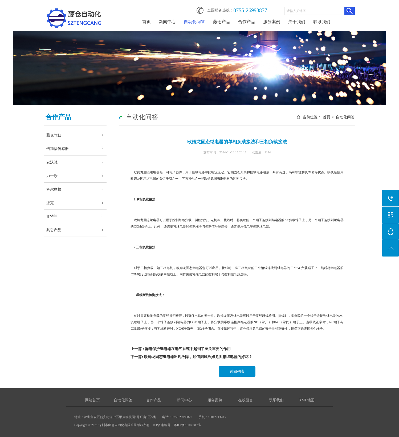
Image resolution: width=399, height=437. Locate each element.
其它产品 (53, 230)
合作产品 (246, 21)
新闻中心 (167, 21)
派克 (50, 203)
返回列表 (237, 371)
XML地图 (307, 400)
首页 (146, 21)
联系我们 (321, 21)
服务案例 (271, 21)
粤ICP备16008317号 (187, 425)
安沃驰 (52, 162)
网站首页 (92, 400)
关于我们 (296, 21)
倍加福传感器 (57, 148)
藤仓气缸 (53, 135)
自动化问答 (194, 21)
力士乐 (52, 176)
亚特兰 (52, 216)
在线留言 (245, 400)
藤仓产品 (221, 21)
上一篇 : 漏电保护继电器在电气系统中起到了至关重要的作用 (181, 349)
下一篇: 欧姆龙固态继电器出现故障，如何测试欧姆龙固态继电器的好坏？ (191, 357)
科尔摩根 (53, 189)
